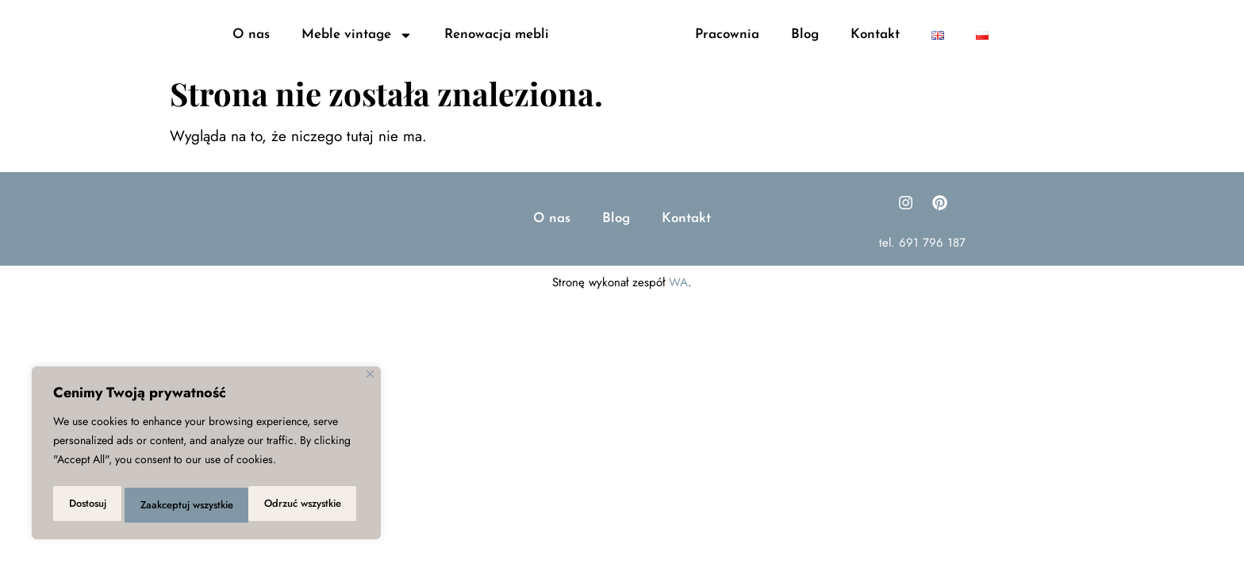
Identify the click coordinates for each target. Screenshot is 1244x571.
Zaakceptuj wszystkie (297, 505)
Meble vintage (357, 49)
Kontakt (875, 49)
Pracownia (727, 49)
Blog (805, 49)
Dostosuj (84, 505)
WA (678, 322)
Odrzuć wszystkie (175, 505)
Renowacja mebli (496, 49)
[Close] (370, 380)
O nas (251, 49)
